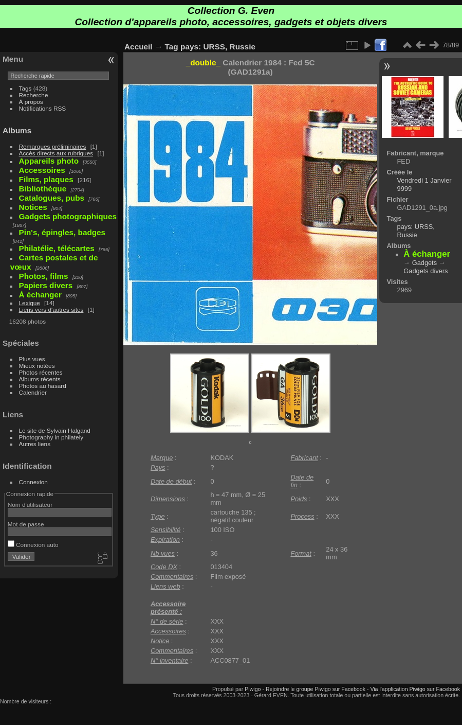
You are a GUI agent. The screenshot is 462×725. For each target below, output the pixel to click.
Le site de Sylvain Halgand (54, 430)
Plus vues (32, 359)
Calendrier (33, 392)
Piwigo (253, 689)
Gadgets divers (425, 271)
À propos (31, 101)
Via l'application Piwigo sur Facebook (415, 689)
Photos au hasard (42, 385)
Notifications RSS (42, 108)
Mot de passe (26, 524)
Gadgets (424, 263)
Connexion (33, 482)
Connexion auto (33, 544)
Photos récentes (41, 372)
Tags (25, 88)
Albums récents (40, 379)
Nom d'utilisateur (30, 504)
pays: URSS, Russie (217, 46)
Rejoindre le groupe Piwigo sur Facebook (315, 689)
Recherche (33, 95)
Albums (17, 130)
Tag (171, 46)
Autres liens (34, 443)
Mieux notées (37, 365)
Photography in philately (51, 437)
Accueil (138, 46)
